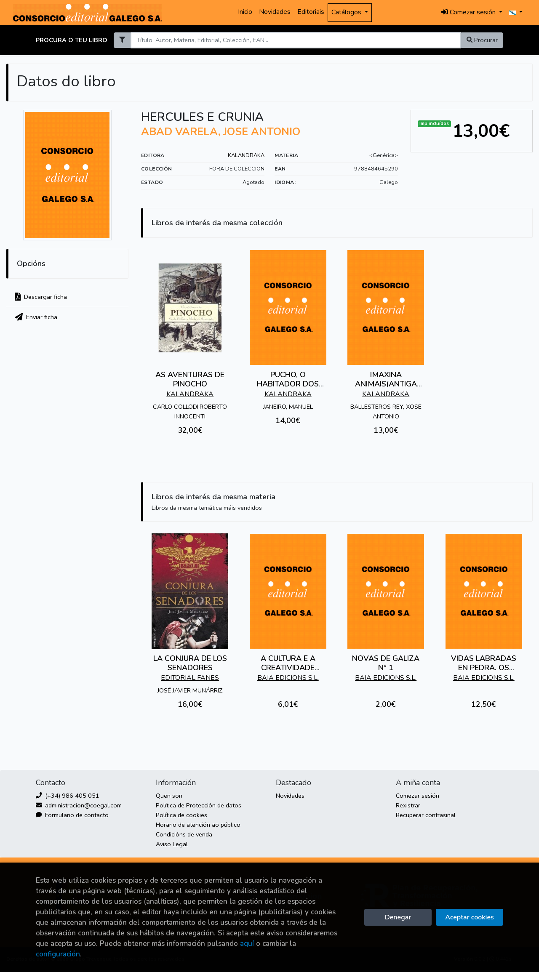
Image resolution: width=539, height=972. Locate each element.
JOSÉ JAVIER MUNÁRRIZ (189, 690)
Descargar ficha (41, 297)
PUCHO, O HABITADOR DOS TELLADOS (288, 384)
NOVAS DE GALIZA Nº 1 (385, 663)
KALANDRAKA (246, 155)
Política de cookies (181, 815)
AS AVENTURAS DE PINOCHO (189, 379)
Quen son (169, 795)
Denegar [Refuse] (398, 917)
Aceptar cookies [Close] (469, 917)
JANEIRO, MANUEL (288, 406)
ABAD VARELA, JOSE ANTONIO (220, 132)
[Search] (295, 40)
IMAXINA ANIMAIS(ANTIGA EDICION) (386, 384)
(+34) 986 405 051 (67, 795)
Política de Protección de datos (198, 805)
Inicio (245, 11)
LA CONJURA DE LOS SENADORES (190, 663)
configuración (58, 954)
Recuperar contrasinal (426, 815)
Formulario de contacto (72, 815)
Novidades (275, 11)
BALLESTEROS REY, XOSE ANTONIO (386, 411)
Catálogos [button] (347, 12)
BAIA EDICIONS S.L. (288, 677)
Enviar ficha (36, 317)
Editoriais (310, 11)
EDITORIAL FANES (190, 677)
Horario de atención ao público (198, 824)
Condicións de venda (184, 834)
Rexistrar (408, 805)
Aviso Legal (172, 844)
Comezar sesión (417, 795)
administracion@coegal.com (79, 805)
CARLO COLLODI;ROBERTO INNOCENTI (190, 411)
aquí (247, 943)
